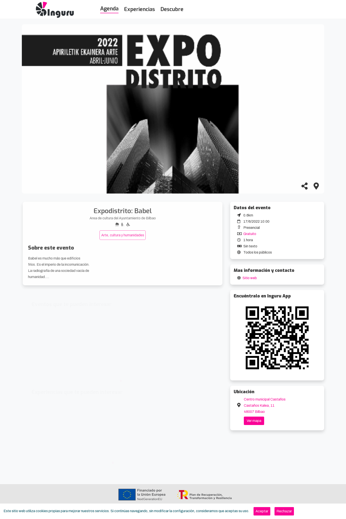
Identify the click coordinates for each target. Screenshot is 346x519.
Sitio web (250, 278)
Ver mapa (254, 421)
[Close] (262, 511)
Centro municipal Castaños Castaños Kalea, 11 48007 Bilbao (265, 405)
